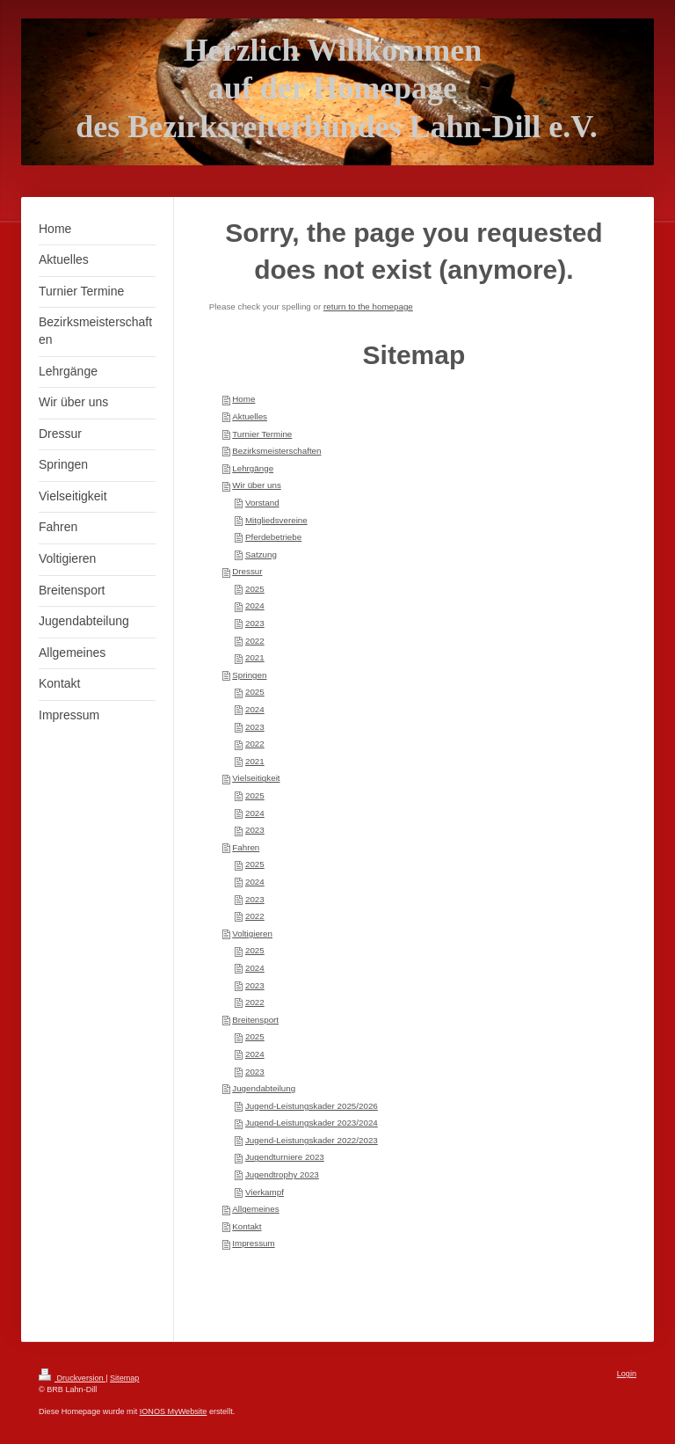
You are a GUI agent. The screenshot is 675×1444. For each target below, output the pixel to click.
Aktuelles (249, 416)
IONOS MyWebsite (173, 1411)
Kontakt (246, 1226)
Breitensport (255, 1020)
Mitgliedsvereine (276, 520)
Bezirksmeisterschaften (276, 451)
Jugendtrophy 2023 (282, 1174)
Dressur (247, 571)
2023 (255, 623)
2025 (255, 589)
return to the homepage (368, 306)
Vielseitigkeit (255, 778)
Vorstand (262, 502)
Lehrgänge (252, 468)
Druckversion (72, 1378)
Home (243, 399)
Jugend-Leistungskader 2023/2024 (311, 1122)
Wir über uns (256, 485)
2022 (255, 640)
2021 (255, 657)
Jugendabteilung (263, 1088)
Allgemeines (255, 1209)
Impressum (253, 1243)
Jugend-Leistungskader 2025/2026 (311, 1106)
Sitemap (124, 1378)
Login (626, 1373)
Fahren (245, 847)
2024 (255, 605)
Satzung (261, 554)
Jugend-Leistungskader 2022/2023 (311, 1140)
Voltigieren (252, 933)
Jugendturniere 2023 (284, 1157)
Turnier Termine (262, 434)
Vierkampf (264, 1192)
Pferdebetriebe (273, 537)
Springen (249, 675)
